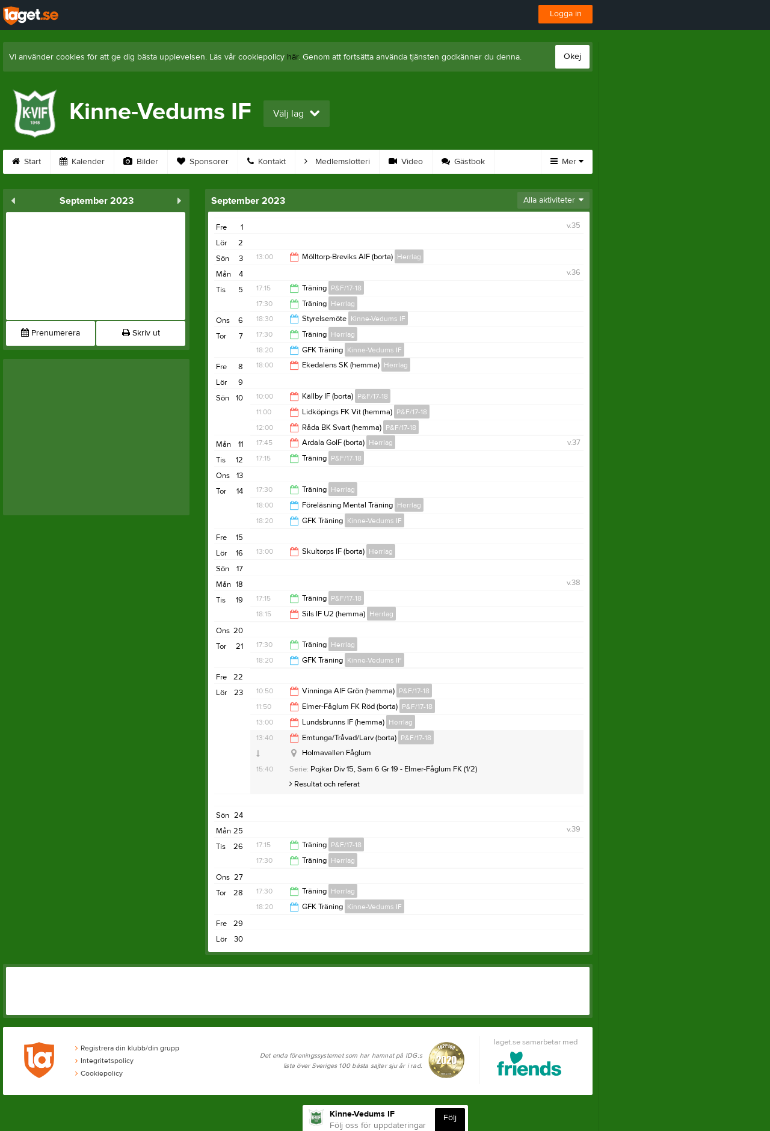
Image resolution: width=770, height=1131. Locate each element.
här (292, 57)
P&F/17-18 (346, 288)
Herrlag (409, 257)
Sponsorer (203, 161)
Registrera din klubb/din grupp (127, 1048)
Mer (567, 161)
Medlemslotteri (337, 161)
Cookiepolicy (99, 1073)
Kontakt (266, 161)
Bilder (140, 161)
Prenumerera (50, 333)
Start (26, 161)
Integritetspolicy (104, 1060)
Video (406, 161)
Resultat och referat (324, 784)
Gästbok (463, 161)
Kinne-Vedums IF (378, 318)
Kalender (82, 161)
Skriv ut (141, 333)
